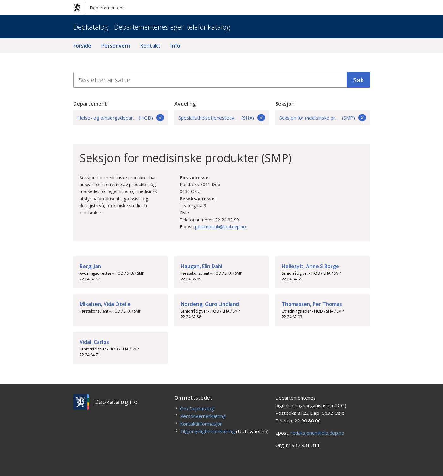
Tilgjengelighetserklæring (207, 431)
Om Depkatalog (197, 408)
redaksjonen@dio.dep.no (317, 433)
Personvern (115, 45)
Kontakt (150, 45)
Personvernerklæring (203, 416)
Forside (82, 45)
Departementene (99, 7)
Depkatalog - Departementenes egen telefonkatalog (151, 27)
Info (175, 45)
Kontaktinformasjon (201, 423)
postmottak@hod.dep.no (220, 227)
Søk (358, 80)
